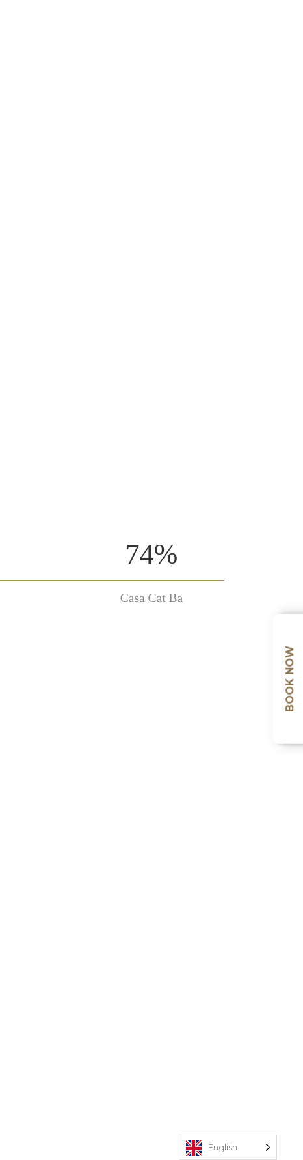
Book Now (289, 678)
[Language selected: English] (228, 1147)
